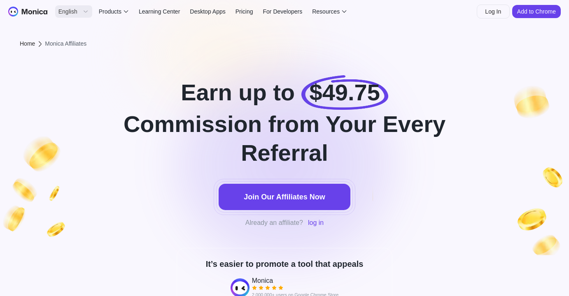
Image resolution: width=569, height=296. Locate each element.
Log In (493, 11)
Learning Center (159, 11)
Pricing (244, 11)
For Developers (283, 11)
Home (27, 43)
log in (316, 222)
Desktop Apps (207, 11)
